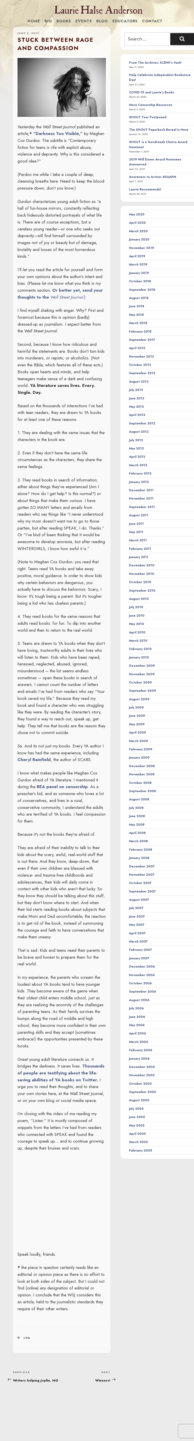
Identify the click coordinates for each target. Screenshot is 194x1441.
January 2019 (139, 273)
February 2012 (140, 473)
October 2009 (140, 682)
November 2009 (142, 674)
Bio (48, 21)
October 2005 (140, 1083)
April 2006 (137, 1033)
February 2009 (140, 749)
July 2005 (136, 1108)
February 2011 (140, 548)
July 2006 (136, 1008)
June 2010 (136, 615)
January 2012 (139, 482)
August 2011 (138, 515)
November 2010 (141, 574)
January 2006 (139, 1058)
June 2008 (137, 816)
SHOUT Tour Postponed (147, 117)
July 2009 (136, 707)
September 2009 (142, 690)
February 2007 (140, 949)
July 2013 (136, 390)
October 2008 (140, 783)
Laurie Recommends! (145, 189)
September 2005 (142, 1092)
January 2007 (139, 958)
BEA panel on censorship (62, 786)
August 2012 (139, 431)
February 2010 (140, 649)
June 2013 (136, 398)
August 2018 (139, 298)
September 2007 (142, 891)
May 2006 (137, 1025)
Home (34, 21)
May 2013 (136, 406)
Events (83, 21)
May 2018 (136, 314)
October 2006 (140, 983)
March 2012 (138, 465)
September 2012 (142, 423)
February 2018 (140, 331)
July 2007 (136, 908)
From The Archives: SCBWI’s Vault (155, 62)
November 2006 (142, 975)
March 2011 (138, 540)
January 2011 (138, 557)
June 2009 (137, 715)
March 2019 (138, 264)
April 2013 (137, 415)
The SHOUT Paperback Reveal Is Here (158, 129)
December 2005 (142, 1067)
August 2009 (139, 699)
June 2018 (136, 306)
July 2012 (136, 440)
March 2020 (138, 231)
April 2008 (137, 833)
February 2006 (140, 1050)
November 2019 (141, 248)
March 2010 (138, 640)
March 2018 (138, 323)
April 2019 (137, 256)
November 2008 (142, 774)
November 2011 (141, 498)
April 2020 (137, 222)
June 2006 (137, 1017)
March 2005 (138, 1142)
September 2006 (142, 991)
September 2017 (142, 340)
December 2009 (142, 665)
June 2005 (137, 1117)
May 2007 (136, 924)
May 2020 (136, 214)
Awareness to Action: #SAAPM (152, 177)
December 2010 (141, 565)
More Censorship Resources (150, 105)
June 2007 (137, 916)
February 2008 (140, 849)
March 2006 (138, 1042)
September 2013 (142, 373)
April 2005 (137, 1133)
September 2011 (142, 507)
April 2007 (137, 933)
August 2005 (139, 1100)
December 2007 (142, 866)
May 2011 (136, 532)
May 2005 (136, 1125)
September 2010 (142, 590)
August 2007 (139, 899)
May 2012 (136, 448)
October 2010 (140, 582)
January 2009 (139, 757)
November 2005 (142, 1075)
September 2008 (142, 791)
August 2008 (139, 799)
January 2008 (139, 858)
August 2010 (139, 599)
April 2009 (137, 732)
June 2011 (136, 523)
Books (63, 21)
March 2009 (138, 741)
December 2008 (142, 766)
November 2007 (141, 874)
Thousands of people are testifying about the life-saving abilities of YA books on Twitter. (60, 1073)
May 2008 (136, 824)
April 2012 (137, 456)
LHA (27, 1338)
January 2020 (139, 239)
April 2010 (137, 632)
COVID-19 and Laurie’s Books (151, 92)
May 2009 (137, 724)
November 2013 (141, 356)
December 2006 (142, 966)
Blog (102, 21)
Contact (152, 21)
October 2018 (140, 281)
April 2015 (137, 348)
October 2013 (140, 365)
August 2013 (139, 381)
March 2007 (138, 941)
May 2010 (136, 624)
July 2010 (136, 607)
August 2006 (139, 1000)
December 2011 (141, 490)
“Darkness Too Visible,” (58, 133)
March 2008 (138, 841)
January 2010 (139, 657)
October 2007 (140, 883)
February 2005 (140, 1150)
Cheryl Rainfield (34, 759)
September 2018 (142, 289)
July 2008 (136, 808)
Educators (125, 21)
